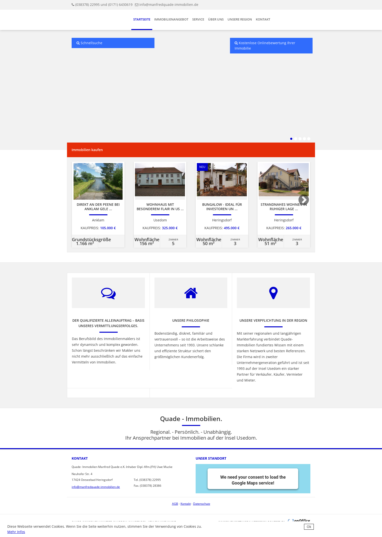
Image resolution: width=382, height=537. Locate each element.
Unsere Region (240, 19)
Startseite (141, 19)
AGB (175, 504)
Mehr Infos (16, 531)
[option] (98, 205)
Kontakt (263, 19)
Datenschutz (201, 504)
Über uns (216, 19)
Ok (309, 526)
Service (198, 19)
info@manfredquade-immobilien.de (168, 4)
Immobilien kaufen (87, 149)
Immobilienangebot (171, 19)
